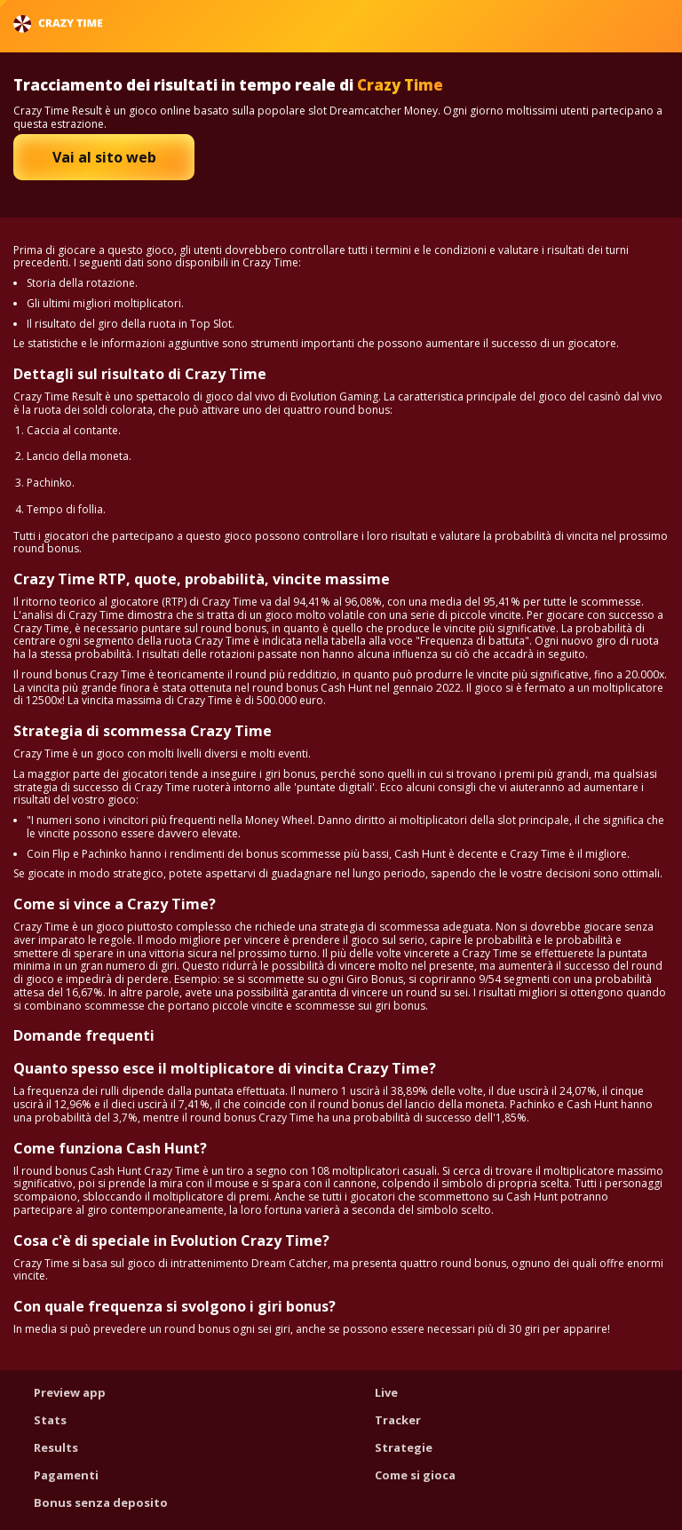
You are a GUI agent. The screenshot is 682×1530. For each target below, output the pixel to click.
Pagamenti (66, 1475)
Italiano (620, 23)
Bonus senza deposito (101, 1502)
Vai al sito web (104, 157)
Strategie (403, 1447)
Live (386, 1392)
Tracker (398, 1420)
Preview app (70, 1392)
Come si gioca (415, 1475)
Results (56, 1447)
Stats (50, 1420)
